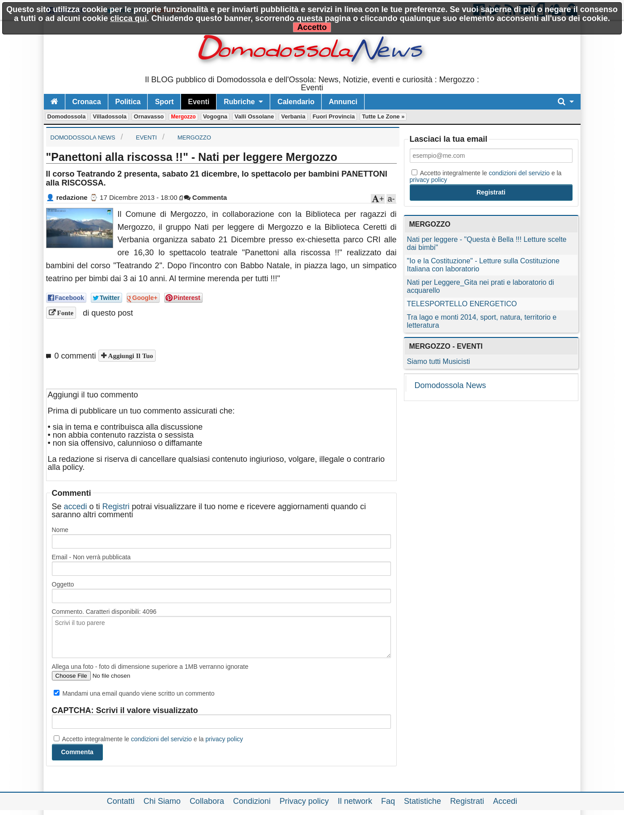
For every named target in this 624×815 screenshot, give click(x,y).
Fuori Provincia (334, 116)
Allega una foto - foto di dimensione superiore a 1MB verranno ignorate (150, 666)
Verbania (293, 116)
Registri (116, 506)
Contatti (121, 801)
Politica (128, 102)
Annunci (343, 102)
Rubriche (239, 102)
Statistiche (422, 801)
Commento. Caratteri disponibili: (104, 611)
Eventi (198, 102)
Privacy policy (304, 801)
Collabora (207, 801)
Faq (388, 801)
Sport (164, 102)
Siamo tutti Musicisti (438, 361)
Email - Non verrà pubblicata (91, 557)
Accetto (312, 27)
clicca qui (128, 18)
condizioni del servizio (161, 739)
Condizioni (252, 801)
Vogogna (215, 116)
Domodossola (66, 116)
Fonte (64, 312)
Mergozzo (183, 117)
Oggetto (63, 584)
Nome (60, 530)
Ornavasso (149, 116)
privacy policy (224, 739)
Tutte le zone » (383, 116)
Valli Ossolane (254, 116)
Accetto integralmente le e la (148, 739)
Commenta (205, 197)
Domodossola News (450, 385)
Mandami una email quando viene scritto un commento (134, 693)
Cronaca (86, 102)
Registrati (467, 801)
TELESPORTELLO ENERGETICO (462, 304)
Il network (355, 801)
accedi (75, 506)
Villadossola (110, 116)
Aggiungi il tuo (129, 355)
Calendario (295, 102)
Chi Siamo (162, 801)
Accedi (505, 801)
